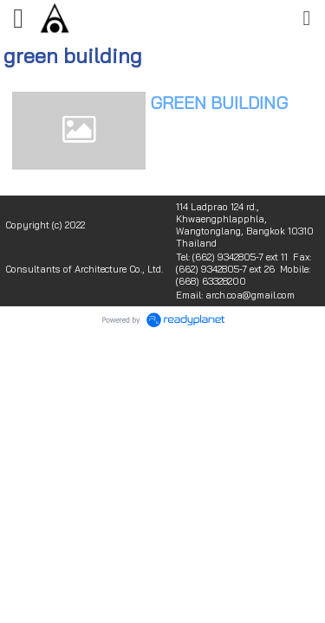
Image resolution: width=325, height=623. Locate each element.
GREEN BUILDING (219, 102)
